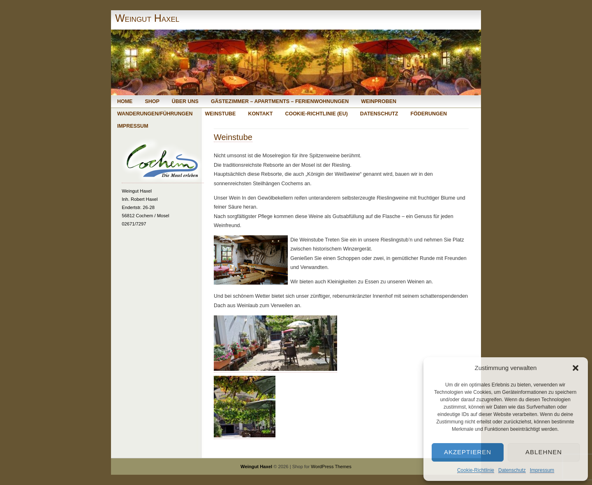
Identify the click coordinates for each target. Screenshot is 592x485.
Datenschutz (512, 470)
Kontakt (260, 114)
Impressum (542, 470)
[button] (575, 368)
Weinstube (220, 114)
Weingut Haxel (147, 18)
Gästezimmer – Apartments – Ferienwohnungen (280, 101)
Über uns (185, 101)
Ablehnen (543, 451)
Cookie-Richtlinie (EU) (316, 114)
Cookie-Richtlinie (475, 470)
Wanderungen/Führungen (155, 114)
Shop (152, 101)
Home (124, 101)
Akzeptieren (467, 451)
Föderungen (428, 114)
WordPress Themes (331, 466)
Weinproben (378, 101)
